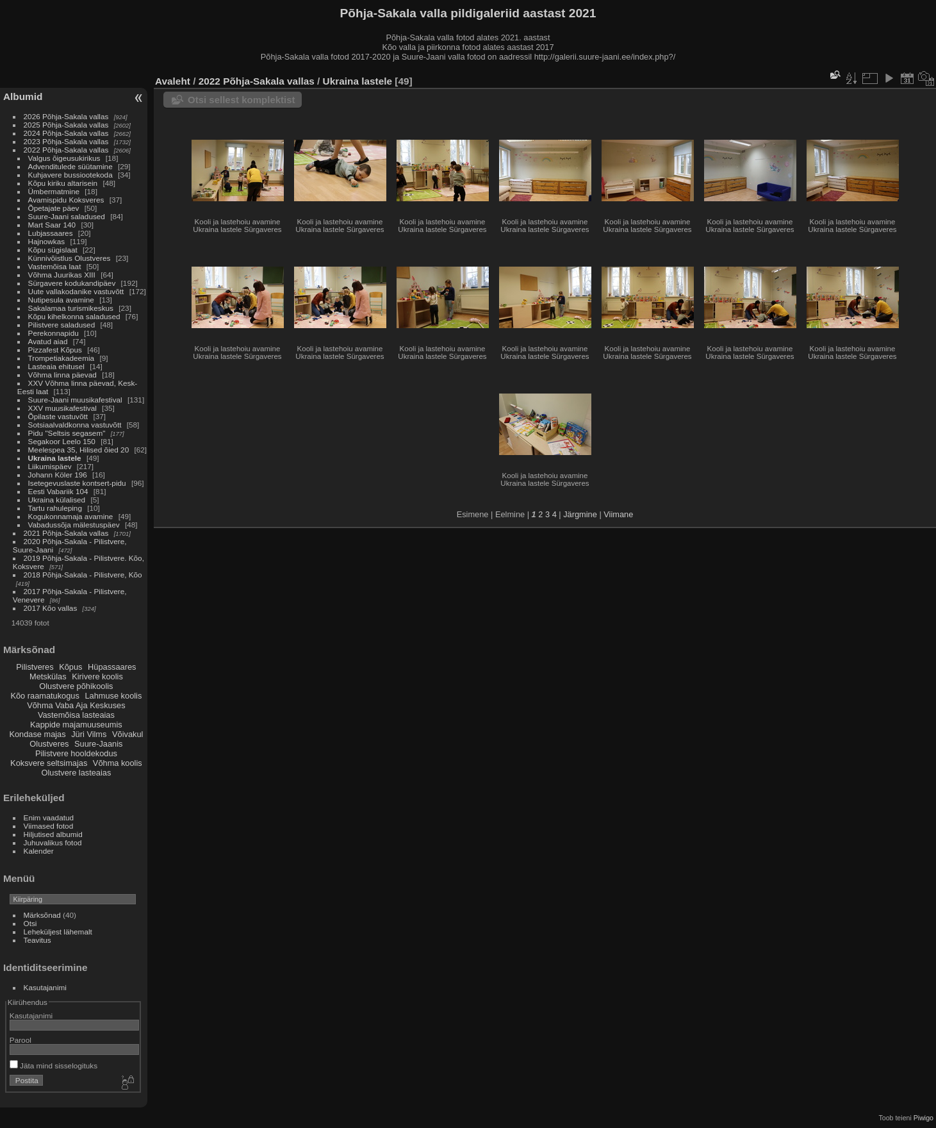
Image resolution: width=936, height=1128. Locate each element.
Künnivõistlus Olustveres (69, 258)
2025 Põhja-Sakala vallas (66, 124)
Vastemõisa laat (54, 266)
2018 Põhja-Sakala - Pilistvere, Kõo (83, 574)
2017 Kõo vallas (51, 608)
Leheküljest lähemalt (58, 931)
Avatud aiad (48, 341)
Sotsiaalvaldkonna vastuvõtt (75, 424)
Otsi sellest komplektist (241, 99)
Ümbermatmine (53, 191)
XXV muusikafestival (62, 408)
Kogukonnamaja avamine (70, 516)
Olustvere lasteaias (76, 772)
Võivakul (127, 734)
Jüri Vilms (88, 734)
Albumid (22, 96)
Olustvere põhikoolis (76, 686)
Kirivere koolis (97, 676)
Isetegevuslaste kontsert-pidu (77, 483)
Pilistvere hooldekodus (76, 753)
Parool (20, 1040)
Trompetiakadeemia (61, 358)
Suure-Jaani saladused (66, 216)
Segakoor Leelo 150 (61, 441)
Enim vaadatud (49, 817)
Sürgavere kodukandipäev (72, 283)
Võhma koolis (117, 763)
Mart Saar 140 (52, 224)
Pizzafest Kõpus (55, 349)
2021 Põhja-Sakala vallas (66, 533)
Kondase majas (37, 734)
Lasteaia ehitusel (56, 366)
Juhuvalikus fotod (53, 842)
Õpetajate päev (53, 208)
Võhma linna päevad (62, 374)
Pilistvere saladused (61, 324)
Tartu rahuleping (55, 508)
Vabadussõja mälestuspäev (74, 524)
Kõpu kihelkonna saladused (74, 316)
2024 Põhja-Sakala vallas (66, 133)
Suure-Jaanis (98, 744)
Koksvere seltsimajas (48, 763)
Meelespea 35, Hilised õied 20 (78, 449)
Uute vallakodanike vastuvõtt (76, 291)
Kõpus (70, 667)
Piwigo (923, 1118)
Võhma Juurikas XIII (61, 274)
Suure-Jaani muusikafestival (75, 399)
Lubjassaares (50, 233)
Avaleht (172, 81)
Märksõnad (42, 915)
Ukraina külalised (57, 499)
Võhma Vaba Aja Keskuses (76, 705)
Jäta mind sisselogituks (53, 1065)
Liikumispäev (51, 466)
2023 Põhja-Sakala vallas (66, 141)
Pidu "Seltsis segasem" (67, 433)
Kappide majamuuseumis (76, 724)
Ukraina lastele (55, 458)
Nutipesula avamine (62, 299)
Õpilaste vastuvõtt (58, 416)
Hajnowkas (46, 241)
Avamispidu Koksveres (66, 199)
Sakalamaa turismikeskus (70, 308)
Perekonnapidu (53, 333)
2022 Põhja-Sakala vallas (66, 149)
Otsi (30, 923)
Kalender (39, 851)
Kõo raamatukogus (44, 696)
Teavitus (37, 940)
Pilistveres (34, 667)
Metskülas (48, 676)
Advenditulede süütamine (70, 166)
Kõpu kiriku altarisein (63, 183)
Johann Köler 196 (57, 474)
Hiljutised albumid (53, 834)
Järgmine (580, 514)
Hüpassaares (112, 667)
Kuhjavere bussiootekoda (70, 174)
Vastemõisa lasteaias (76, 715)
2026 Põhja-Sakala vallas (66, 116)
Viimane (618, 514)
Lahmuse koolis (113, 696)
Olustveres (49, 744)
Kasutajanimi (45, 987)
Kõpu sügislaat (53, 249)
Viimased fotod (49, 826)
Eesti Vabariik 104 (58, 491)
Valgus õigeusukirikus (64, 158)
